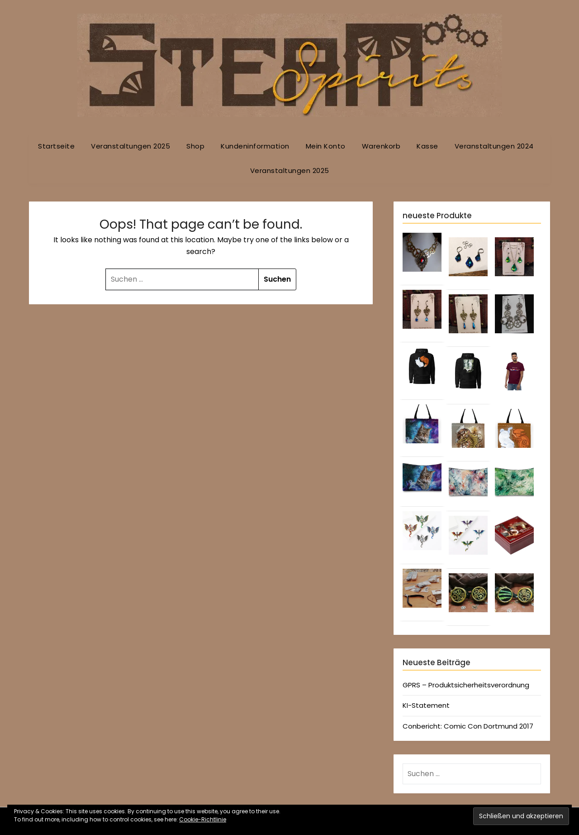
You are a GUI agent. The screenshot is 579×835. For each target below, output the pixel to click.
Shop (195, 146)
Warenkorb (381, 146)
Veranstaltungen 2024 (494, 146)
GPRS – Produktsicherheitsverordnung (466, 685)
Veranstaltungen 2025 (130, 146)
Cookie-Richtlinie (202, 819)
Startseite (56, 146)
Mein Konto (326, 146)
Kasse (427, 146)
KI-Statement (426, 705)
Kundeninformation (255, 146)
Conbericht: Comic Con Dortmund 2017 (468, 726)
